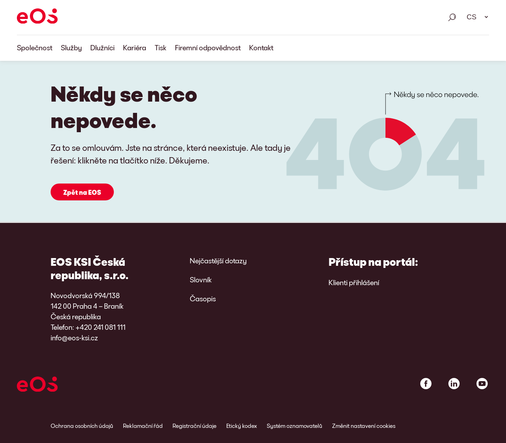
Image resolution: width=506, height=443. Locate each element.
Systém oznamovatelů (294, 425)
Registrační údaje (194, 425)
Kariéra (134, 47)
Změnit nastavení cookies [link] (363, 425)
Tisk (161, 47)
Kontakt (261, 47)
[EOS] (37, 17)
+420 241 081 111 (100, 327)
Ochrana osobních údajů (82, 425)
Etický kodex (241, 425)
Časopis (203, 298)
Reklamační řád (143, 425)
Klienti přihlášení (354, 282)
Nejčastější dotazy (218, 260)
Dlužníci (102, 47)
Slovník (201, 279)
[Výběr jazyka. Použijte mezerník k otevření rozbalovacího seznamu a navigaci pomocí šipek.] (475, 16)
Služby (71, 47)
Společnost (34, 47)
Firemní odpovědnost (208, 47)
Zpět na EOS (82, 192)
